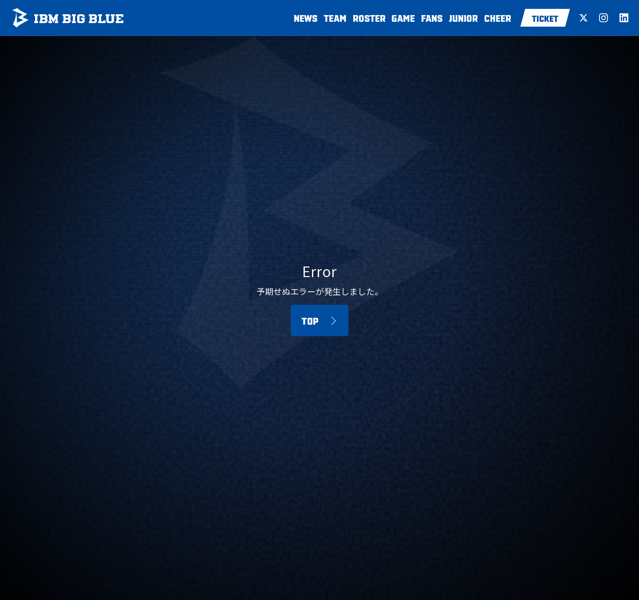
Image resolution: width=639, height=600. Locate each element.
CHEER (497, 18)
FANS (432, 18)
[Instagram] (603, 17)
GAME (403, 18)
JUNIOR (463, 18)
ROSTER (369, 18)
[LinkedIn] (623, 17)
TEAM (335, 18)
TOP (310, 320)
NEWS (306, 18)
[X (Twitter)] (583, 17)
